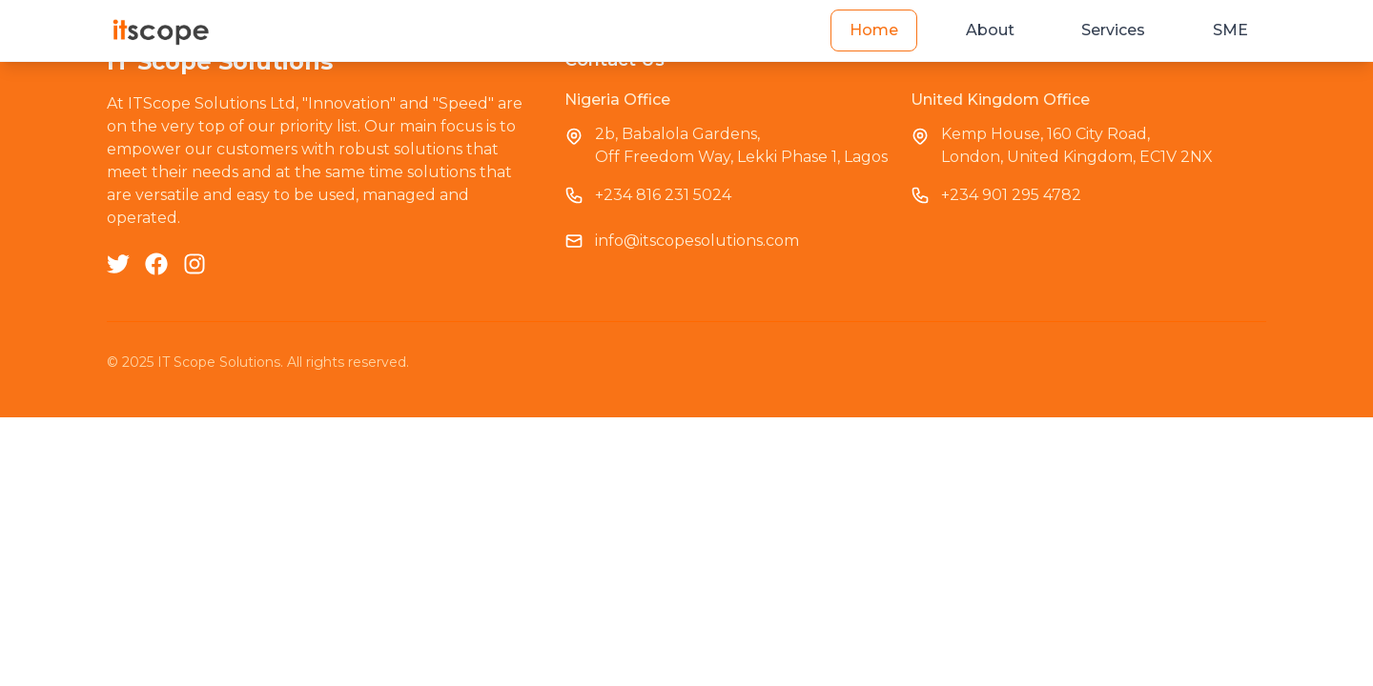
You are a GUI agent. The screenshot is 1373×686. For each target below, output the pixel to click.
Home (874, 30)
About (990, 30)
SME (1230, 30)
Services (1113, 30)
